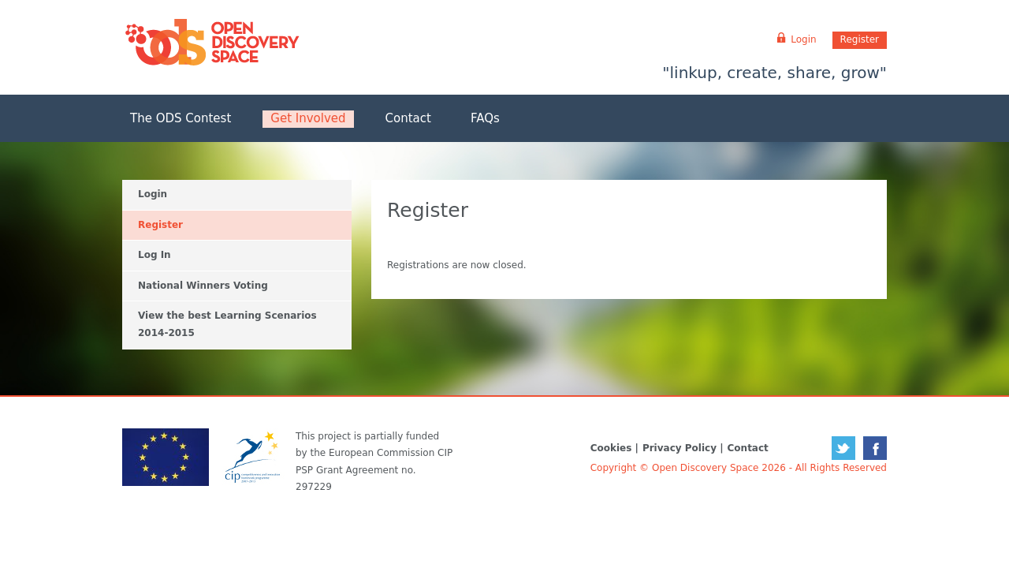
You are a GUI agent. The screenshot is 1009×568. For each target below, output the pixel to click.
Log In (154, 254)
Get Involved (307, 118)
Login (152, 194)
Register (859, 39)
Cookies (611, 448)
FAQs (485, 118)
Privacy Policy (679, 448)
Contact (408, 118)
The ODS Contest (180, 118)
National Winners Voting (203, 285)
